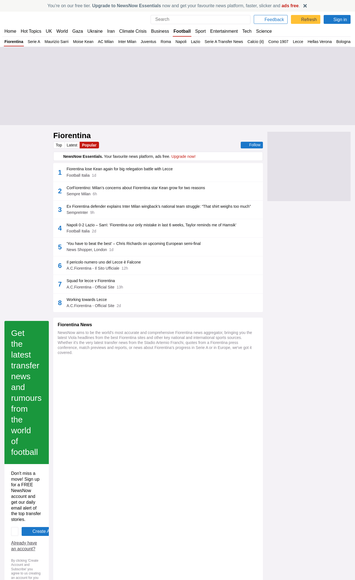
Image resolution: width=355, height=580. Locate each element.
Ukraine (93, 31)
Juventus (149, 41)
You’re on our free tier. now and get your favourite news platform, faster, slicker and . (173, 5)
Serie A (34, 41)
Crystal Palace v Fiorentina (83, 553)
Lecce (300, 41)
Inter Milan (127, 41)
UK (49, 31)
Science (259, 31)
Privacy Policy (103, 422)
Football (179, 31)
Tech (242, 31)
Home (10, 31)
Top (59, 145)
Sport (197, 31)
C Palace (99, 538)
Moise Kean (84, 41)
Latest (72, 145)
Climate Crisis (130, 31)
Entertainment (220, 31)
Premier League (121, 538)
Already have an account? (84, 406)
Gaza (77, 31)
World (61, 31)
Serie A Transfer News (225, 41)
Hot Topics (31, 31)
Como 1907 (281, 41)
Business (157, 31)
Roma (167, 41)
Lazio (197, 41)
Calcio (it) (258, 41)
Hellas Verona (322, 41)
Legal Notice (131, 422)
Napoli (182, 41)
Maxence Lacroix (76, 538)
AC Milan (106, 41)
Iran (108, 31)
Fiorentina (13, 41)
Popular (90, 145)
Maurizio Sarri (57, 41)
